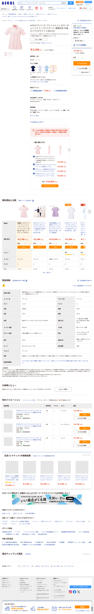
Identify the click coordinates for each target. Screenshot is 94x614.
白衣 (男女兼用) (30, 513)
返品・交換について (7, 586)
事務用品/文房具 (7, 532)
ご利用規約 (40, 582)
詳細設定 (64, 2)
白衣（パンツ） (59, 521)
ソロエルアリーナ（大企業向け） (59, 583)
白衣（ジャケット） (40, 14)
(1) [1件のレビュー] (74, 254)
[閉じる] (91, 601)
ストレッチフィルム (69, 566)
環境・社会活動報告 (25, 584)
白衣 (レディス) (51, 14)
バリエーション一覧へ (29, 400)
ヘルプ (89, 4)
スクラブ (4, 521)
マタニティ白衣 (80, 521)
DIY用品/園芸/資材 (49, 544)
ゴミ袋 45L (37, 566)
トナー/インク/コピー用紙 (31, 532)
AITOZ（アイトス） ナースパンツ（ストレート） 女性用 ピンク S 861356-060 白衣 (45, 166)
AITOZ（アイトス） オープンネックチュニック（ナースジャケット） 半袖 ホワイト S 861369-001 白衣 (71, 226)
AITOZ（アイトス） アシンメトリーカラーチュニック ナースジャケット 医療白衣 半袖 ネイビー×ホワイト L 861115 (29, 425)
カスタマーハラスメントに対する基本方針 (26, 587)
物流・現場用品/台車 (26, 542)
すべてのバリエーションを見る (39, 81)
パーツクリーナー (25, 566)
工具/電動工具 (39, 542)
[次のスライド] (69, 150)
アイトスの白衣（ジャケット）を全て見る (25, 20)
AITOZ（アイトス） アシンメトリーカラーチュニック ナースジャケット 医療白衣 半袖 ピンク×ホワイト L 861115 (29, 439)
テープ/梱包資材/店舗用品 (9, 542)
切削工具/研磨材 (51, 542)
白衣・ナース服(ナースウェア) (26, 14)
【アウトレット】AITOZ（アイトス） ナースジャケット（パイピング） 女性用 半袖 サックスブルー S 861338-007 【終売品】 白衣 (87, 228)
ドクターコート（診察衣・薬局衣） (20, 521)
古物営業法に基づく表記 (43, 591)
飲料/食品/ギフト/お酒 (28, 534)
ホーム (4, 14)
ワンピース (69, 521)
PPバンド (47, 566)
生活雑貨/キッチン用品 (12, 534)
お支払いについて (7, 584)
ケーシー (35, 521)
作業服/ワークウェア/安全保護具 (31, 544)
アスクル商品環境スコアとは (82, 286)
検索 (71, 3)
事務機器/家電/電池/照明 (68, 532)
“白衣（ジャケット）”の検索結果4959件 (44, 456)
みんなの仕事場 (58, 590)
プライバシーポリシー (43, 584)
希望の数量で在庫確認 (79, 28)
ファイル (17, 532)
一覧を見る (28, 554)
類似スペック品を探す (26, 200)
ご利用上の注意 (41, 588)
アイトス (10, 20)
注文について (6, 580)
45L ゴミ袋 (56, 566)
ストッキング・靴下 (24, 524)
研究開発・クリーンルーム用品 (76, 542)
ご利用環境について (42, 586)
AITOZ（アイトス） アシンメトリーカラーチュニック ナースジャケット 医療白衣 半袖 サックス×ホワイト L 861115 (29, 411)
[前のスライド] (2, 470)
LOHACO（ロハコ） (58, 580)
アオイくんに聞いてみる (80, 587)
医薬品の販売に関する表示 (43, 598)
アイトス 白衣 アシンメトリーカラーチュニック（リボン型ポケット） (19, 16)
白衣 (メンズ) (6, 513)
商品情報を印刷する (84, 20)
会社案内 (23, 580)
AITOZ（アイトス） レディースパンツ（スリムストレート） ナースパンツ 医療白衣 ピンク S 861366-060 (45, 175)
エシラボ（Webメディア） (59, 592)
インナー (13, 524)
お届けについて (6, 582)
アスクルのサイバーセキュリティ (26, 591)
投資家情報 (23, 582)
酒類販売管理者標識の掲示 (43, 595)
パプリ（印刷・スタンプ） (59, 587)
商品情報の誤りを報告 (19, 280)
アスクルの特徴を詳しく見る (82, 611)
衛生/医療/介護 (12, 14)
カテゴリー (5, 9)
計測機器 (61, 542)
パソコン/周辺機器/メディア (50, 532)
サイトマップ (40, 580)
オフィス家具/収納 (84, 532)
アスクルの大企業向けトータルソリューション (59, 596)
